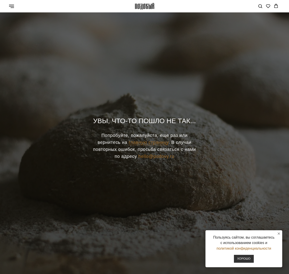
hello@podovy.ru (156, 156)
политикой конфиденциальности (244, 248)
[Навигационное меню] (11, 6)
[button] (260, 6)
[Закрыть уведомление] (279, 233)
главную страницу (148, 142)
